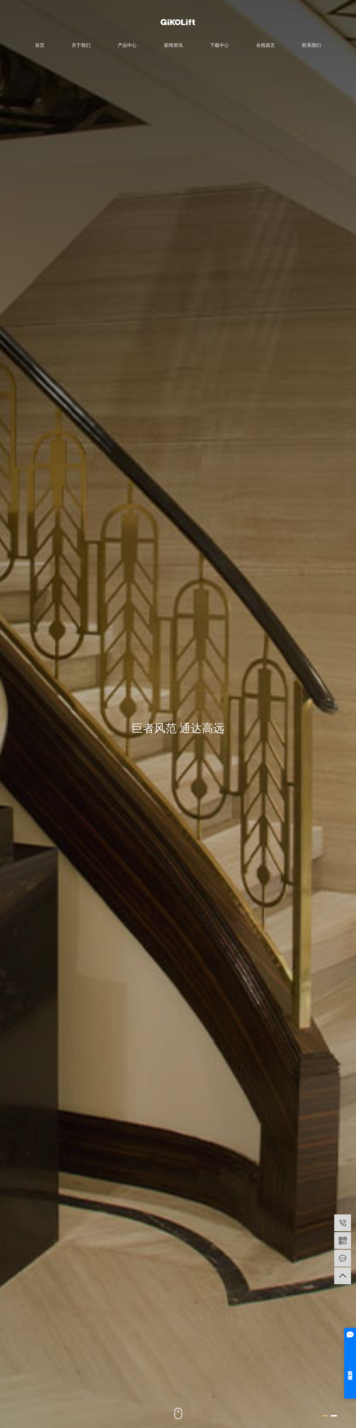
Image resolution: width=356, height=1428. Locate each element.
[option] (178, 714)
